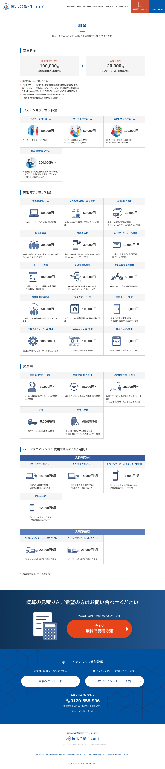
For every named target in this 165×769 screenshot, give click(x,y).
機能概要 (71, 6)
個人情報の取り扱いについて (75, 754)
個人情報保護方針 (54, 754)
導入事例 (87, 6)
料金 (79, 6)
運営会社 (40, 754)
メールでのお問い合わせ (82, 711)
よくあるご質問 (122, 6)
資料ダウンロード (140, 9)
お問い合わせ (157, 9)
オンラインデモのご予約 (114, 681)
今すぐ (99, 629)
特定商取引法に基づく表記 (100, 754)
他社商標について (121, 754)
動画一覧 (109, 6)
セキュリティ (98, 6)
